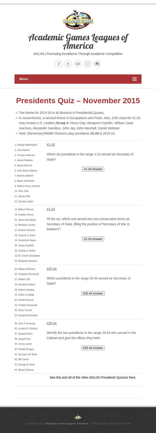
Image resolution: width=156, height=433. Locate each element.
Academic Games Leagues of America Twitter (68, 64)
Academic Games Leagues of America (78, 41)
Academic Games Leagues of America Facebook (59, 64)
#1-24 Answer (93, 169)
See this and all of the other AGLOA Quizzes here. (93, 377)
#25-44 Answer (93, 293)
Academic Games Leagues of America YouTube (78, 64)
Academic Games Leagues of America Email (97, 64)
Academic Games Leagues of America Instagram (87, 64)
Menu (78, 79)
